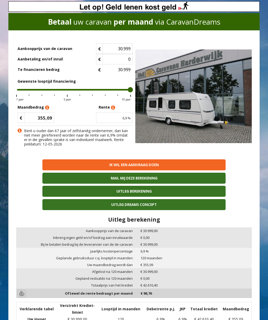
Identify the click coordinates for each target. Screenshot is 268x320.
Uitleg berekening (163, 164)
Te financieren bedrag (39, 69)
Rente (107, 107)
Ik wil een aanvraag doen (45, 164)
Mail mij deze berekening (104, 164)
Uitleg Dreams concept (223, 164)
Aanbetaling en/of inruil (40, 59)
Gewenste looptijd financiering (47, 81)
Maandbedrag (33, 107)
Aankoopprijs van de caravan (45, 48)
